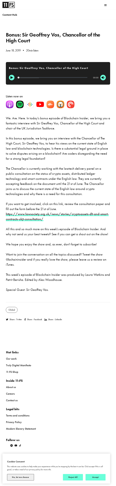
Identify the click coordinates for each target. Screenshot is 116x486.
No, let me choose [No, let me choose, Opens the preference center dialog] (20, 477)
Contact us (12, 400)
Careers (10, 393)
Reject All (72, 477)
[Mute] (103, 77)
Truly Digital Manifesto (18, 365)
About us (11, 387)
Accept (95, 477)
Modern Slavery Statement (21, 428)
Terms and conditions (17, 415)
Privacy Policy (14, 422)
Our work (11, 358)
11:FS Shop (12, 372)
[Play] (11, 77)
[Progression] (53, 77)
